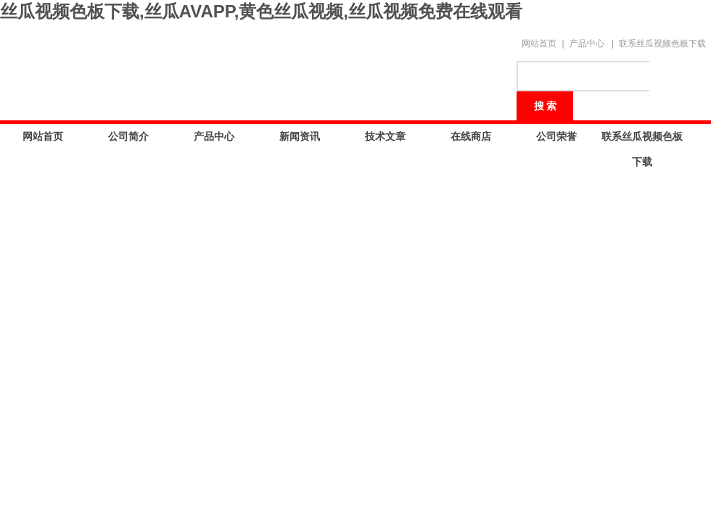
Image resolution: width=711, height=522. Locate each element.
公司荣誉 (556, 136)
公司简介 (128, 136)
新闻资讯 (299, 136)
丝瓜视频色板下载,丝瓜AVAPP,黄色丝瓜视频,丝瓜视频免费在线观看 (261, 11)
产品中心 (587, 43)
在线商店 (471, 136)
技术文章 (385, 136)
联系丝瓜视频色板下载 (662, 43)
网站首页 (539, 43)
